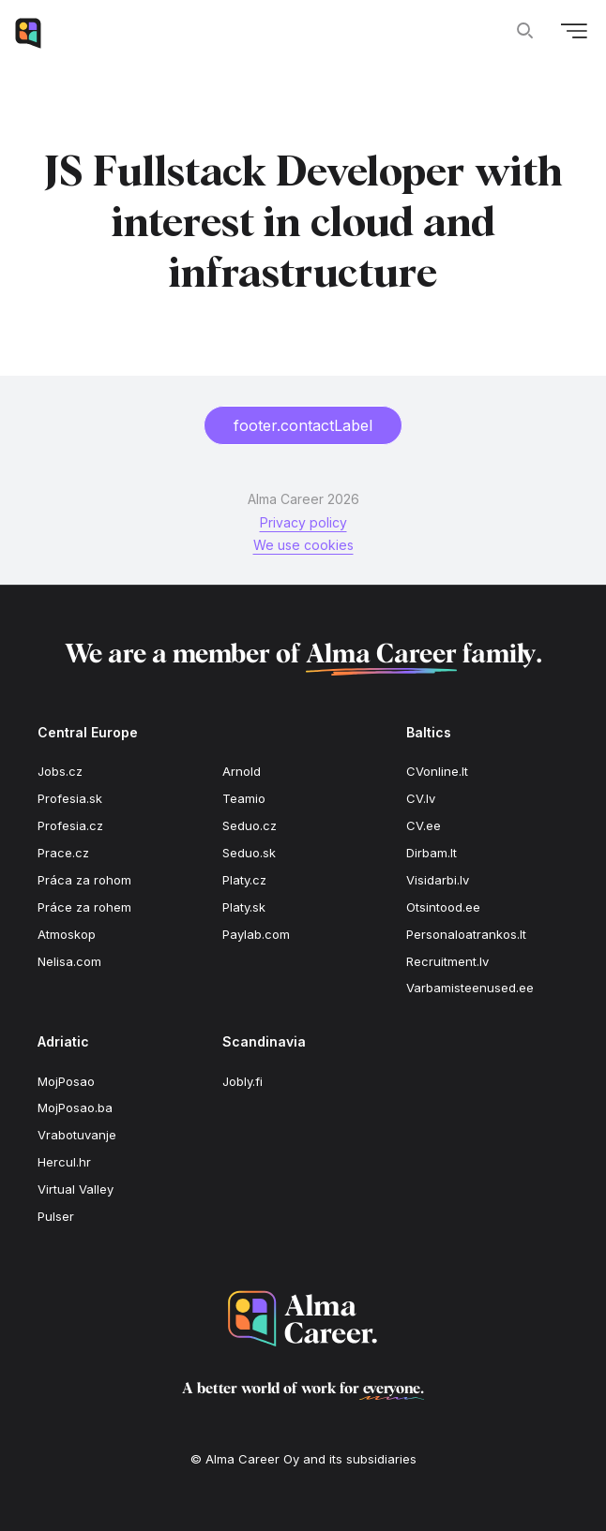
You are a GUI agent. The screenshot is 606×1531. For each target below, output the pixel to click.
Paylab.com (256, 934)
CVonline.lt (437, 771)
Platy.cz (244, 879)
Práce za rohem (84, 906)
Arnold (241, 771)
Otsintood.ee (443, 906)
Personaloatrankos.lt (466, 934)
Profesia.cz (70, 825)
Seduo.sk (249, 852)
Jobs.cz (60, 771)
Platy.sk (243, 906)
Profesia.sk (70, 798)
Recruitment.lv (447, 961)
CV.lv (420, 798)
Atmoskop (67, 934)
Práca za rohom (84, 879)
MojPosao (66, 1081)
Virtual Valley (76, 1189)
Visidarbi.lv (437, 879)
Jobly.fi (242, 1081)
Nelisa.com (69, 961)
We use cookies (303, 545)
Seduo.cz (249, 825)
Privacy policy (303, 522)
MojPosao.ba (75, 1107)
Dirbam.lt (431, 852)
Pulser (56, 1216)
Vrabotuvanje (77, 1134)
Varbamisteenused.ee (470, 987)
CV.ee (423, 825)
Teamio (243, 798)
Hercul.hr (64, 1161)
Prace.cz (63, 852)
